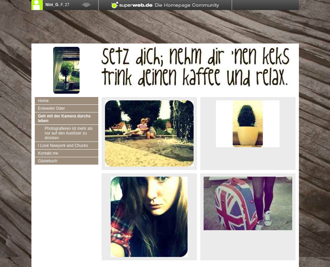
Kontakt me (48, 153)
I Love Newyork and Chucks (63, 145)
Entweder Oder (51, 108)
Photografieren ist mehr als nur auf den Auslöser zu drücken (69, 133)
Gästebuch (48, 161)
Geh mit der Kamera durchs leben (64, 118)
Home (43, 100)
